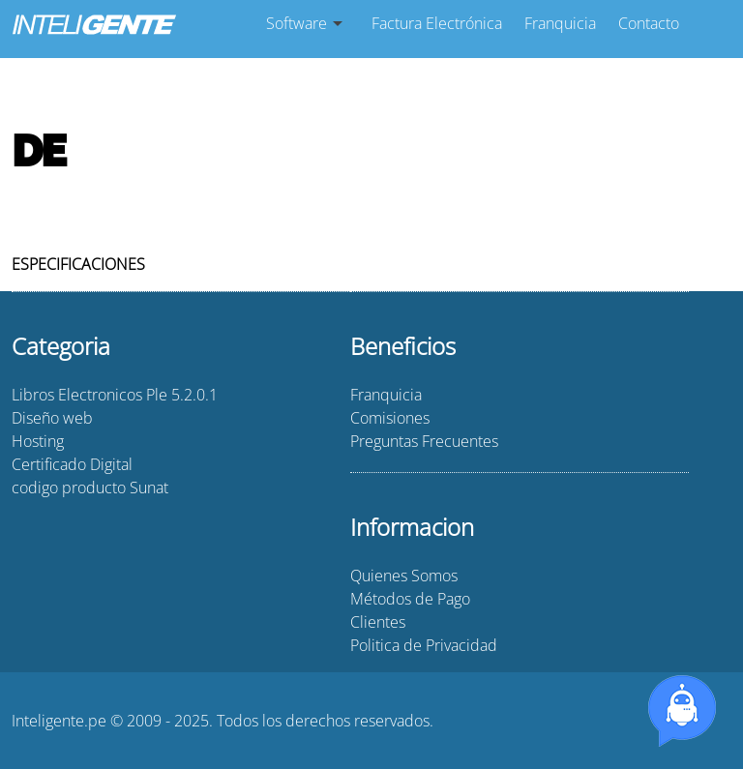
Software (296, 23)
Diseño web (52, 418)
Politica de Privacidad (423, 645)
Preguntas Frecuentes (424, 441)
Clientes (377, 622)
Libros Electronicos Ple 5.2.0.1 (115, 394)
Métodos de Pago (410, 598)
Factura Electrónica (437, 23)
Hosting (38, 441)
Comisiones (390, 418)
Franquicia (560, 23)
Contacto (648, 23)
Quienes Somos (404, 575)
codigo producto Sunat (90, 487)
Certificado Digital (72, 464)
